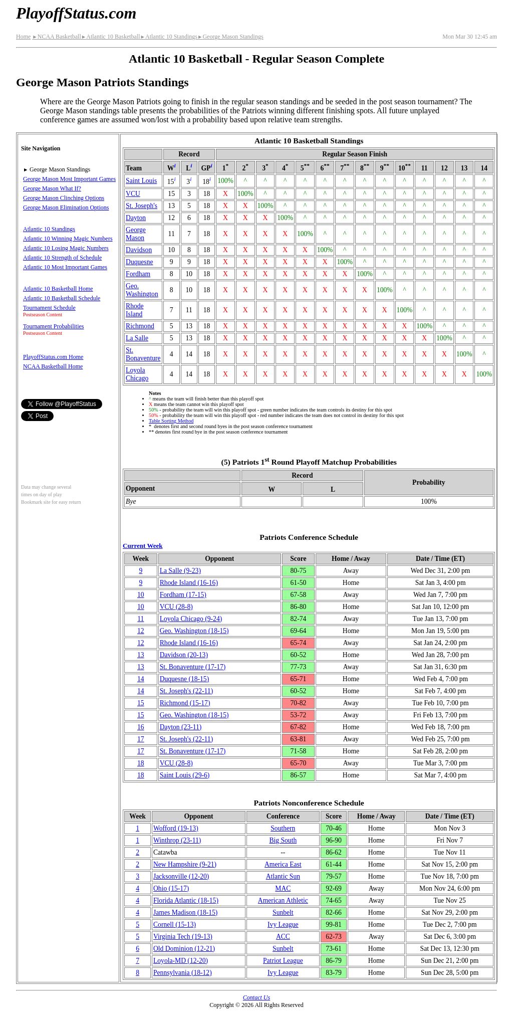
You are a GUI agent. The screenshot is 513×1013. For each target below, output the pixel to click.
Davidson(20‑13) (184, 655)
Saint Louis (141, 180)
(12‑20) (181, 876)
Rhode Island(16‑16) (189, 582)
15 (140, 703)
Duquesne (139, 262)
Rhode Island (135, 310)
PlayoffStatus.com (76, 13)
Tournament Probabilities (53, 326)
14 (140, 679)
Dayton (136, 218)
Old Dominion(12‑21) (184, 948)
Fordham (138, 274)
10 (140, 594)
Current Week (142, 545)
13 (140, 655)
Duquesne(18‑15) (184, 679)
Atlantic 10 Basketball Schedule (61, 298)
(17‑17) (193, 667)
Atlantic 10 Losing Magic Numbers (66, 248)
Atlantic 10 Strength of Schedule (62, 257)
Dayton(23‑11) (181, 727)
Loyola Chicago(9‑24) (191, 619)
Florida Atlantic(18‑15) (185, 900)
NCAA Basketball (56, 36)
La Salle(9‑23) (180, 570)
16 (140, 727)
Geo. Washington (142, 290)
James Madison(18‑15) (185, 912)
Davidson (139, 250)
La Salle (137, 338)
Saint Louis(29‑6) (185, 775)
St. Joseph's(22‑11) (186, 691)
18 (140, 763)
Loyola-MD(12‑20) (180, 960)
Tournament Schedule (49, 307)
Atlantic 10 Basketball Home (58, 288)
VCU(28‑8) (176, 607)
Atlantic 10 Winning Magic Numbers (68, 238)
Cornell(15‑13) (174, 924)
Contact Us (256, 997)
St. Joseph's (141, 206)
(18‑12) (182, 972)
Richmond (140, 326)
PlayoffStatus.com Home (53, 356)
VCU (133, 193)
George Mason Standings (230, 36)
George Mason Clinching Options (63, 197)
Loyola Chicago (137, 374)
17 (140, 739)
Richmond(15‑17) (185, 703)
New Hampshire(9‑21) (184, 864)
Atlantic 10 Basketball (110, 36)
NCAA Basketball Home (53, 366)
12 (140, 631)
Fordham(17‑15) (183, 594)
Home (23, 36)
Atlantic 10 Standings (168, 36)
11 (140, 619)
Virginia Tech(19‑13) (182, 936)
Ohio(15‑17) (171, 888)
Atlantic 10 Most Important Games (65, 267)
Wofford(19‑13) (175, 828)
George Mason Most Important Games (69, 178)
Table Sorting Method (171, 421)
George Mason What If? (52, 188)
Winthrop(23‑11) (177, 840)
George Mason (136, 234)
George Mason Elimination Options (66, 207)
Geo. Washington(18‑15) (194, 631)
